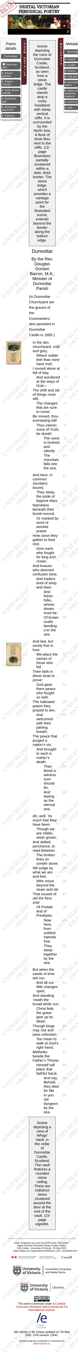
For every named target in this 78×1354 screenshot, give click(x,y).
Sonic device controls (10, 91)
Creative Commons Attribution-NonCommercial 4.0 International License (42, 1306)
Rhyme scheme (7, 74)
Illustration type (9, 100)
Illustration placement (9, 108)
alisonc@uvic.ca (41, 1343)
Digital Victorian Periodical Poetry (39, 9)
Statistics (10, 115)
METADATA (61, 54)
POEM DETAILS (24, 59)
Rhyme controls (7, 83)
